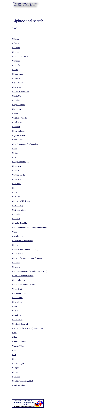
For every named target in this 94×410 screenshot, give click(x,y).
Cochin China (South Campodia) (25, 249)
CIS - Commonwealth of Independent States (29, 227)
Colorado (16, 263)
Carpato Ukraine (18, 105)
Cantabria (16, 78)
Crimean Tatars (18, 346)
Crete (14, 333)
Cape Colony (17, 83)
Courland (16, 324)
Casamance (16, 109)
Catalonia (16, 127)
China (14, 192)
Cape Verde (16, 87)
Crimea (15, 337)
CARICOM (16, 96)
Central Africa (17, 140)
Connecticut (17, 289)
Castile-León (17, 122)
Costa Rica (16, 315)
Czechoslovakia (18, 385)
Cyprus (15, 372)
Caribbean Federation (20, 92)
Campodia (16, 65)
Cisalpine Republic (19, 223)
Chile (14, 188)
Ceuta (14, 149)
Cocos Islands (17, 254)
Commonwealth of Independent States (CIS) (29, 271)
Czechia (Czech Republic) (22, 381)
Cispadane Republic (20, 236)
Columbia (16, 267)
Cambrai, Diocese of (20, 56)
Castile (15, 113)
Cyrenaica (16, 377)
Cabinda (15, 39)
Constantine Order (19, 293)
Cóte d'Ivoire (17, 320)
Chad (14, 157)
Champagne (17, 166)
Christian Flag (17, 206)
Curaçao (15, 368)
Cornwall (16, 306)
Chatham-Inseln (18, 175)
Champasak (16, 170)
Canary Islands (18, 74)
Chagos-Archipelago (20, 162)
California (16, 48)
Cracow (15, 328)
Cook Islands (17, 298)
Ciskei (14, 232)
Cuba (14, 359)
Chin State (16, 197)
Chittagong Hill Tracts (21, 201)
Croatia (15, 350)
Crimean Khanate (19, 341)
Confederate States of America (24, 284)
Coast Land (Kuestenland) (22, 241)
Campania (16, 61)
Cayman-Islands (18, 135)
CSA (14, 355)
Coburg (15, 245)
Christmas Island (18, 210)
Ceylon (15, 153)
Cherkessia (16, 179)
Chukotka (16, 219)
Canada (15, 70)
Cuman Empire (18, 363)
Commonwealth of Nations (22, 276)
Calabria (15, 43)
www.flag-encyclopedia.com (24, 5)
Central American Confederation (25, 144)
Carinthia (16, 100)
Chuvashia (16, 214)
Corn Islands (17, 302)
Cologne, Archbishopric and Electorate (27, 258)
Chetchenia (16, 184)
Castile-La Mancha (19, 118)
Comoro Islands (18, 280)
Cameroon (16, 52)
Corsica (15, 311)
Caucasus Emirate (19, 131)
